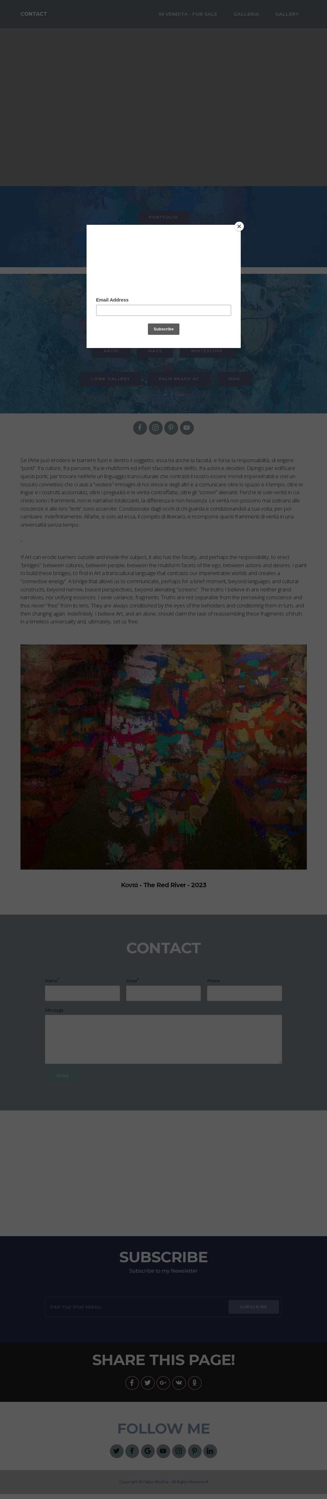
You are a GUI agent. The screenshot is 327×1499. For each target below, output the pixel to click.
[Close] (239, 226)
